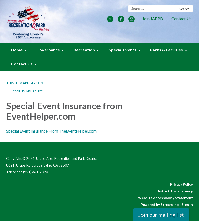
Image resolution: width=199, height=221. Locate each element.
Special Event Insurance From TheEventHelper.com (51, 130)
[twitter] (110, 20)
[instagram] (131, 20)
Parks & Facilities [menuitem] (166, 49)
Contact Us (181, 18)
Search (184, 9)
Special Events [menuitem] (122, 49)
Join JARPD (152, 18)
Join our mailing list (161, 214)
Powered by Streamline (160, 205)
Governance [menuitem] (48, 49)
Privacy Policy (181, 184)
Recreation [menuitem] (84, 49)
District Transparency (175, 191)
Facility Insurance (28, 91)
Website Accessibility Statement (165, 198)
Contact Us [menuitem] (22, 63)
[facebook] (121, 20)
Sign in (187, 205)
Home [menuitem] (17, 49)
